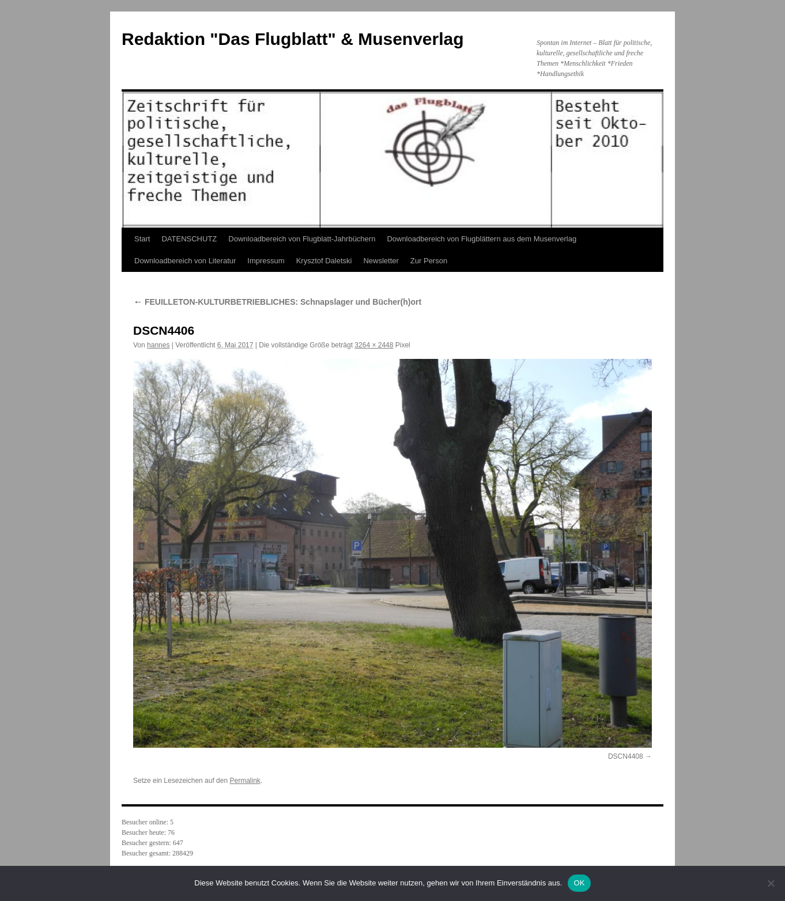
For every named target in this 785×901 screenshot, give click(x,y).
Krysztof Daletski (324, 260)
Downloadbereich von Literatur (185, 260)
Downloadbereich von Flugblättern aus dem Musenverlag (481, 238)
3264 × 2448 (373, 345)
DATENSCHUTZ (189, 238)
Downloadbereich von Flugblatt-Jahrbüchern (301, 238)
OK (578, 883)
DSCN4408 (625, 756)
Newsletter (380, 260)
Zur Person (428, 260)
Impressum (265, 260)
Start (142, 238)
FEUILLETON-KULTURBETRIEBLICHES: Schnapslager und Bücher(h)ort (277, 301)
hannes (158, 345)
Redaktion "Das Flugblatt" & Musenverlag (293, 38)
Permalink (244, 781)
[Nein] (770, 883)
